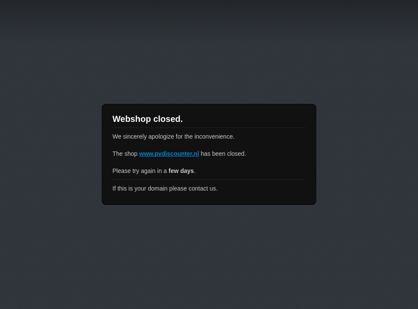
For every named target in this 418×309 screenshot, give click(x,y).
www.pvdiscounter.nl (169, 153)
